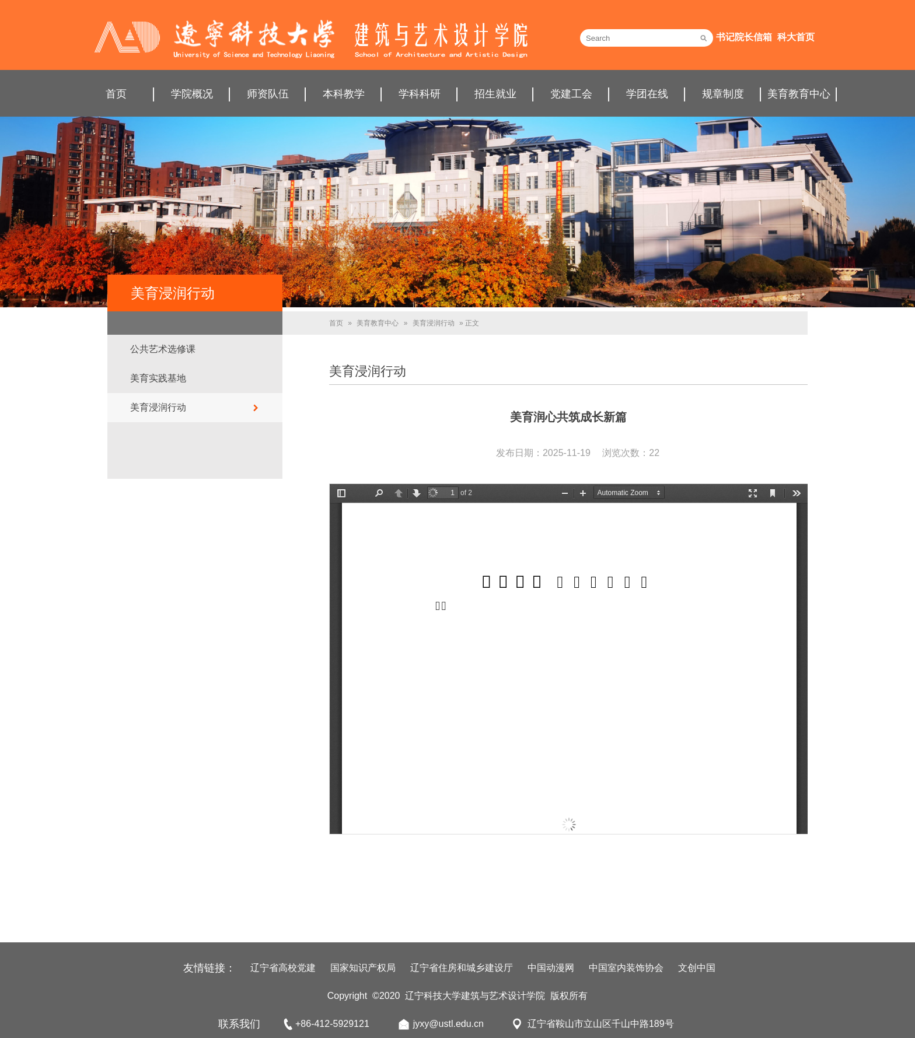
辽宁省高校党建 (283, 968)
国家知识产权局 (363, 968)
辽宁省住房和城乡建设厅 (461, 968)
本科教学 (344, 94)
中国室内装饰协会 (626, 968)
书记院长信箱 (744, 37)
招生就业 (495, 94)
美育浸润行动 (158, 407)
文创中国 (696, 968)
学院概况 (192, 94)
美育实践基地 (158, 378)
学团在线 (647, 94)
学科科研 (420, 94)
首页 (116, 94)
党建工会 (571, 94)
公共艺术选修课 (162, 349)
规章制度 (723, 94)
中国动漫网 (551, 968)
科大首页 (796, 37)
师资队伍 (268, 94)
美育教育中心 (798, 94)
